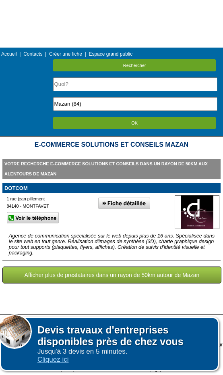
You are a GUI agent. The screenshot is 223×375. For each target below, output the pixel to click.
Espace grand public (110, 54)
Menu (111, 6)
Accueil (9, 54)
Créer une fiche (65, 54)
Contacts (32, 54)
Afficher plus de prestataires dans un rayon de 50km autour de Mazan (112, 275)
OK (134, 123)
